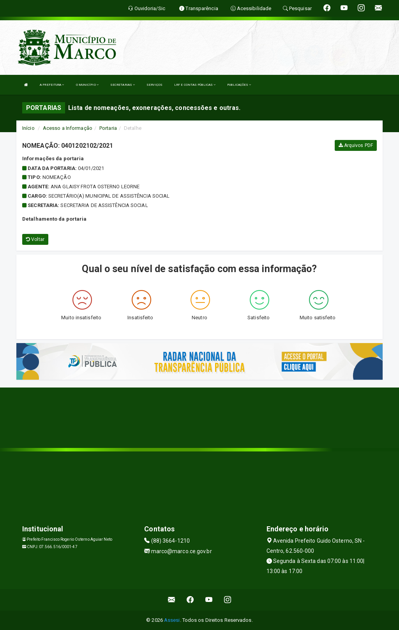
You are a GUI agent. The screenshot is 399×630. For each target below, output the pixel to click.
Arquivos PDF (356, 145)
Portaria (108, 128)
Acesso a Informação (67, 128)
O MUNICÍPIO (87, 85)
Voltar (35, 239)
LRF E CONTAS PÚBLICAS (194, 85)
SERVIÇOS (154, 85)
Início (28, 128)
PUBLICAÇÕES (239, 85)
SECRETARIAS (122, 85)
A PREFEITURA (52, 85)
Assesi (172, 620)
